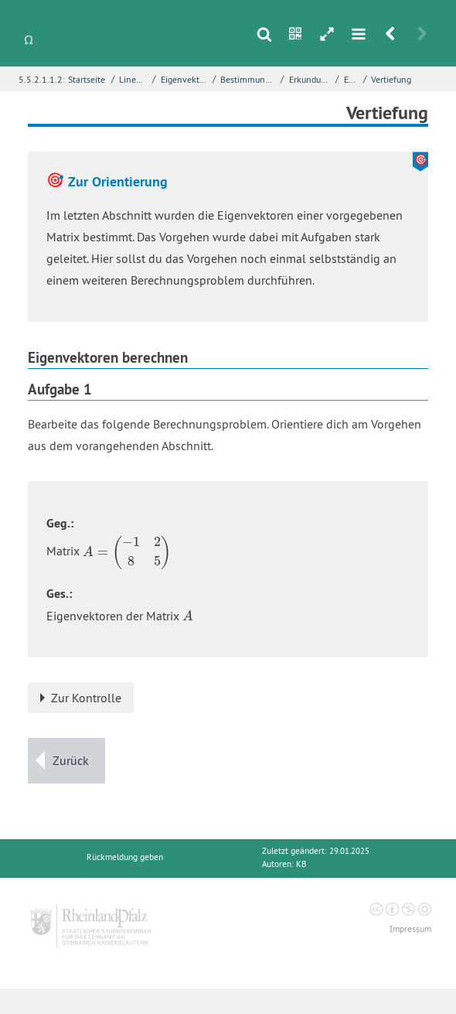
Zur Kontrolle (86, 697)
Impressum (410, 929)
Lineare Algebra (133, 79)
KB (301, 864)
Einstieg (352, 79)
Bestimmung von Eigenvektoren (248, 79)
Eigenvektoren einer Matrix (185, 79)
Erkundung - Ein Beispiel (310, 79)
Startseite (86, 79)
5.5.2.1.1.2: (42, 79)
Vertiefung (391, 79)
